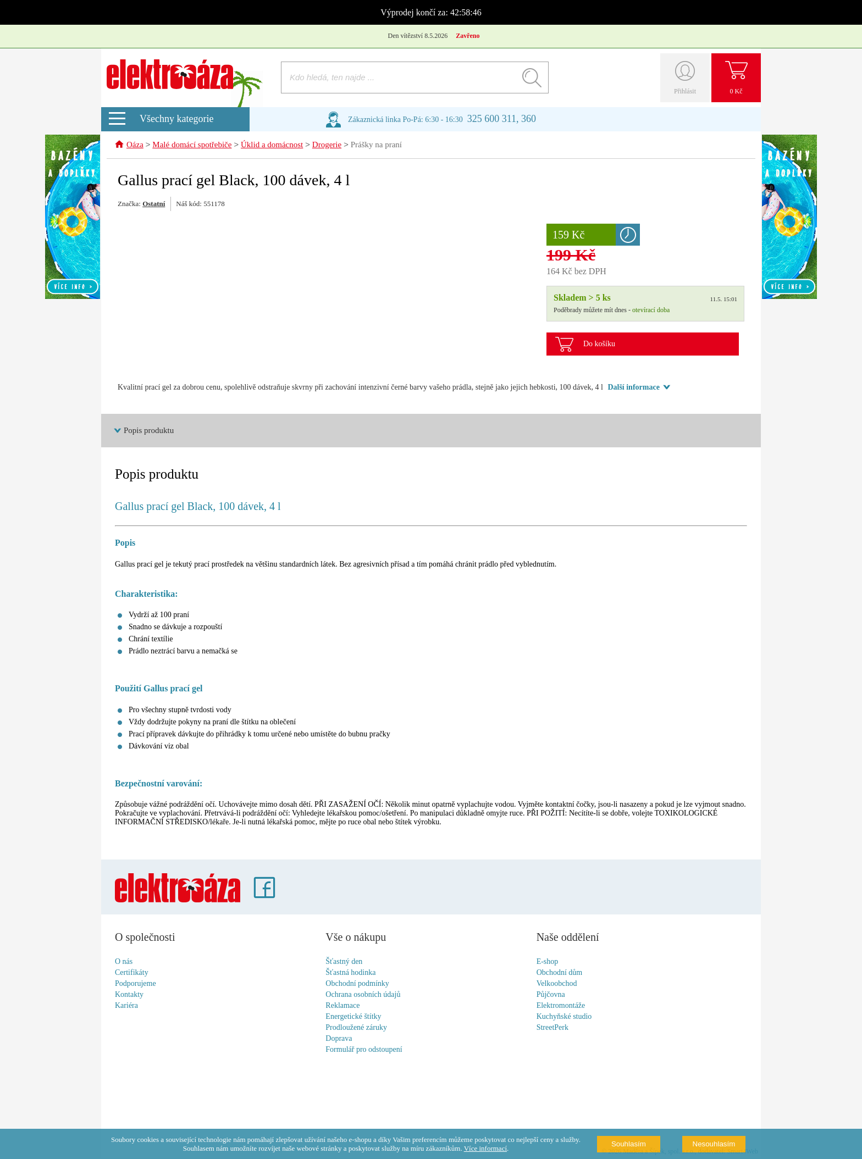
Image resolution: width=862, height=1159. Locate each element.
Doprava (338, 1039)
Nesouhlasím (714, 1144)
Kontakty (129, 995)
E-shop (548, 962)
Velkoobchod (557, 984)
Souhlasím (628, 1144)
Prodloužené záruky (356, 1028)
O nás (123, 962)
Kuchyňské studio (564, 1017)
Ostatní (153, 204)
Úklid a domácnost (272, 145)
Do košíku (599, 344)
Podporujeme (135, 984)
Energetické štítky (353, 1017)
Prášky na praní (376, 145)
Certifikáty (131, 973)
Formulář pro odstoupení (363, 1050)
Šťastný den (343, 962)
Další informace (633, 388)
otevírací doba (651, 310)
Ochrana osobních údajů (362, 995)
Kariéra (126, 1006)
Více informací (485, 1148)
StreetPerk (552, 1028)
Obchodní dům (560, 973)
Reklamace (342, 1006)
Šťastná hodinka (350, 973)
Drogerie (326, 145)
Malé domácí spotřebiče (191, 145)
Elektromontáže (561, 1006)
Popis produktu (149, 430)
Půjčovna (551, 995)
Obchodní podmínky (357, 984)
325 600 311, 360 (501, 118)
